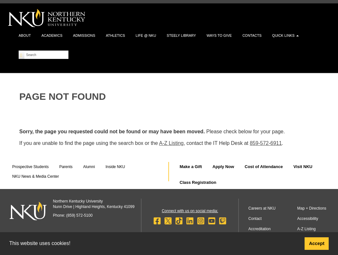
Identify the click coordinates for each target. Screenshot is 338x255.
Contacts (252, 35)
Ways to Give (219, 35)
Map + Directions (311, 208)
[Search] (22, 55)
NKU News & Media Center (35, 176)
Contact (255, 218)
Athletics (115, 35)
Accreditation (259, 229)
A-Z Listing (171, 143)
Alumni (89, 167)
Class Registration (198, 182)
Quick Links (285, 35)
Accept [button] (317, 243)
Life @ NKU (146, 35)
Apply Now (223, 166)
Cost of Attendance (264, 166)
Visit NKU (302, 166)
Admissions (84, 35)
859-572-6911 (266, 143)
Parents (65, 167)
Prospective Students (30, 167)
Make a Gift (191, 166)
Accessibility (307, 218)
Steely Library (181, 35)
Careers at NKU (262, 208)
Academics (51, 35)
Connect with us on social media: (190, 211)
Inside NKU (115, 167)
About (25, 35)
